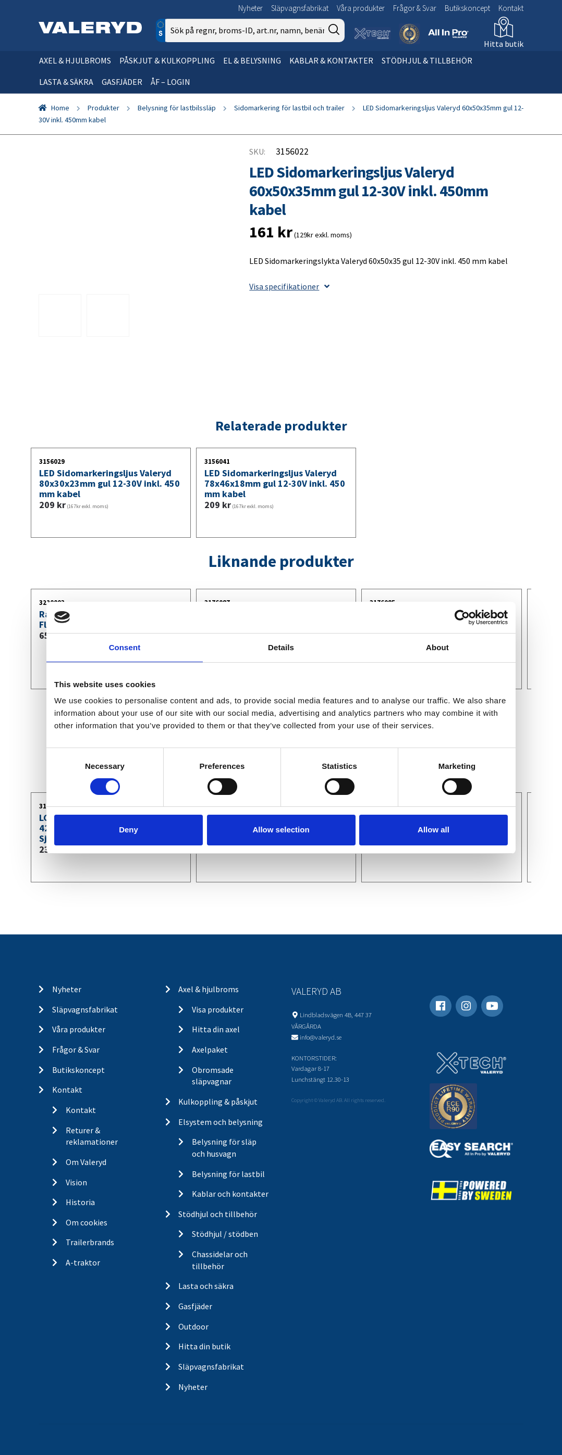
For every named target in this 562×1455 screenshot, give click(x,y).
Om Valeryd (86, 1162)
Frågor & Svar (414, 8)
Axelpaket (210, 1049)
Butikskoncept (467, 8)
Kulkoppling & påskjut (218, 1101)
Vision (76, 1182)
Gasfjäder (122, 82)
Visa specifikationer (289, 286)
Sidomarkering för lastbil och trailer (289, 107)
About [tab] (437, 646)
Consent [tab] (125, 646)
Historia (80, 1202)
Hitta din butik (204, 1346)
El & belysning (252, 60)
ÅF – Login (170, 82)
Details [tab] (281, 646)
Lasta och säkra (206, 1286)
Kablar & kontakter (331, 60)
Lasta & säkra (66, 82)
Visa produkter (217, 1009)
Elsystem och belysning (220, 1122)
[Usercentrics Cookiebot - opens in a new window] (462, 617)
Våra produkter (361, 8)
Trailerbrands (90, 1242)
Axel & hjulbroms (75, 60)
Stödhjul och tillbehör (217, 1214)
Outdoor (193, 1326)
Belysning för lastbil (228, 1174)
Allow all (433, 829)
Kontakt (510, 8)
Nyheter (250, 8)
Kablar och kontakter (230, 1193)
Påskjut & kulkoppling (167, 60)
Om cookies (86, 1222)
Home (60, 107)
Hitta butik (503, 44)
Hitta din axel (216, 1029)
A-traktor (83, 1262)
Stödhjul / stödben (225, 1234)
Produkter (103, 107)
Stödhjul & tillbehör (427, 60)
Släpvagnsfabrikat (299, 8)
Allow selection (280, 829)
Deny (128, 829)
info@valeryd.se (320, 1037)
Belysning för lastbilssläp (177, 107)
